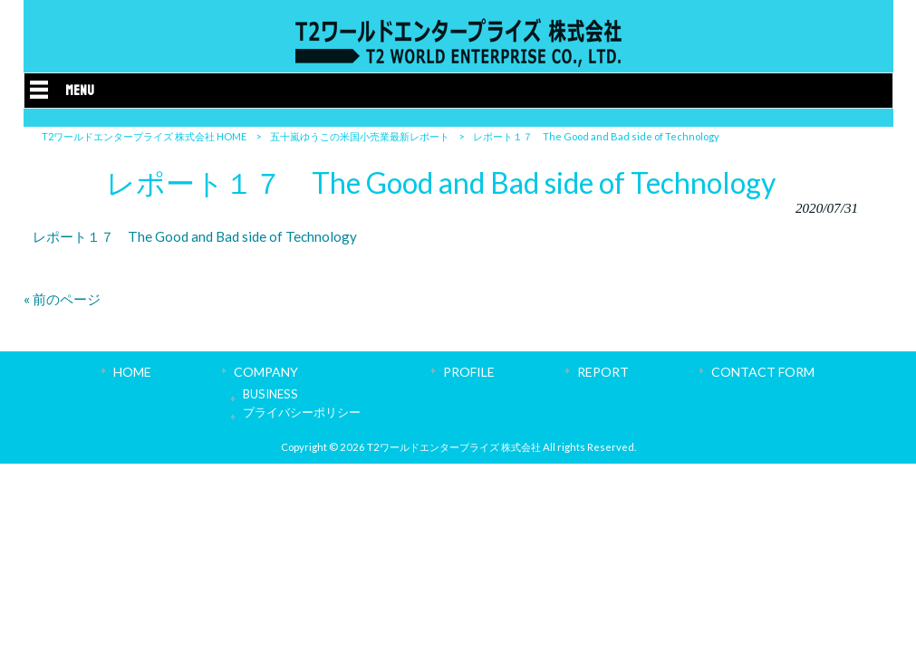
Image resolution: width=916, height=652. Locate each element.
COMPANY (266, 371)
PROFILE (469, 371)
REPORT (603, 371)
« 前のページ (62, 299)
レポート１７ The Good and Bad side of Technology (195, 236)
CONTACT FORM (763, 371)
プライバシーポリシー (302, 412)
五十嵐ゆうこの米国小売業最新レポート (359, 136)
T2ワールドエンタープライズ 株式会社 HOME (144, 136)
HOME (132, 371)
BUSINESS (270, 394)
